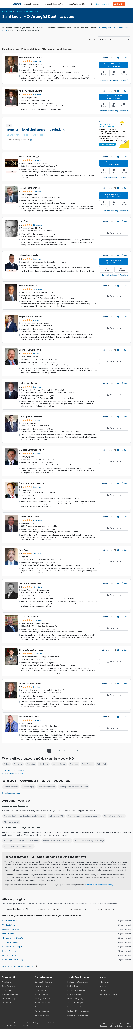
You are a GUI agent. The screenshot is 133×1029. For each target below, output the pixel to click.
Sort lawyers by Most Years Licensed (19, 964)
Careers (103, 984)
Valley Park (102, 759)
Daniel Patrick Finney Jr (12, 944)
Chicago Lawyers (41, 988)
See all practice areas (11, 788)
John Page (24, 546)
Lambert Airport (59, 759)
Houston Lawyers (41, 993)
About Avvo (104, 980)
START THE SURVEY (106, 144)
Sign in (120, 4)
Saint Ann (75, 759)
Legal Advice (7, 988)
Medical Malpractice (48, 782)
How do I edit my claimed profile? (57, 836)
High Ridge (44, 759)
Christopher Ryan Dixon (30, 414)
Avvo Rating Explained (108, 993)
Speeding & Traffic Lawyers (77, 1013)
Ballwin (7, 759)
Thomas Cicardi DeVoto (12, 936)
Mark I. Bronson (9, 931)
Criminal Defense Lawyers (77, 988)
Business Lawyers (74, 984)
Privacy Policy (19, 1021)
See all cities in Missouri (12, 768)
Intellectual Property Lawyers (78, 1009)
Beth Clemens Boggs (29, 156)
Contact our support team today (100, 883)
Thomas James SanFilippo (31, 646)
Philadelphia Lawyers (42, 1001)
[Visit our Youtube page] (127, 1022)
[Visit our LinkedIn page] (121, 1022)
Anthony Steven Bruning (31, 90)
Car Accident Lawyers (75, 1001)
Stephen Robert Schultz (30, 315)
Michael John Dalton (28, 381)
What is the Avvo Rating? (115, 811)
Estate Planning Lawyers (76, 997)
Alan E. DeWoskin (9, 919)
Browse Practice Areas (10, 993)
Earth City (31, 759)
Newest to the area (49, 907)
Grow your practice (104, 4)
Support (103, 988)
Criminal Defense (11, 782)
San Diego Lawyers (42, 1013)
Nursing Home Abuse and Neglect (75, 782)
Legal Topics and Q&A (79, 4)
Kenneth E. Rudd (9, 953)
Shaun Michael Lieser (29, 712)
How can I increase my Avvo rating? (90, 836)
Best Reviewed (105, 907)
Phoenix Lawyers (41, 1005)
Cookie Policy (32, 1021)
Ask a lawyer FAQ (57, 811)
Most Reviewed (78, 907)
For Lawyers (6, 1001)
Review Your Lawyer (9, 984)
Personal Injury (28, 782)
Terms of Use (6, 1021)
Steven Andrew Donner (30, 580)
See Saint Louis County (12, 766)
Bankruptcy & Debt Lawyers (77, 980)
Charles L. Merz (8, 923)
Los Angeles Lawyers (42, 984)
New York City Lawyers (43, 980)
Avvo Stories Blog (8, 997)
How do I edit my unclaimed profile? (19, 842)
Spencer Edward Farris (30, 348)
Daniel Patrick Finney (29, 513)
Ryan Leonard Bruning (29, 187)
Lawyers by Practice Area (55, 4)
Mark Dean (24, 220)
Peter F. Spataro (9, 949)
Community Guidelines (49, 1021)
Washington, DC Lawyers (44, 997)
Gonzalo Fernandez (28, 613)
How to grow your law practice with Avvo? (21, 836)
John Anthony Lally (10, 940)
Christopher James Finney (31, 447)
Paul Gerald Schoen (10, 927)
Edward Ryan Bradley (29, 254)
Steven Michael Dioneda (31, 57)
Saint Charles (88, 759)
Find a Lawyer (7, 980)
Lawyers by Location (33, 4)
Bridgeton (18, 759)
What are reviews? (11, 817)
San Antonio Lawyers (42, 1009)
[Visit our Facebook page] (105, 1022)
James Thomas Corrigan (30, 679)
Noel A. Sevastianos (28, 284)
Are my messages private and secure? (84, 811)
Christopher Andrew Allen (31, 480)
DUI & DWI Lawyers (74, 993)
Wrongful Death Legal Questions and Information (25, 811)
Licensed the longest (17, 907)
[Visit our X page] (113, 1022)
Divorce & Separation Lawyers (78, 1005)
